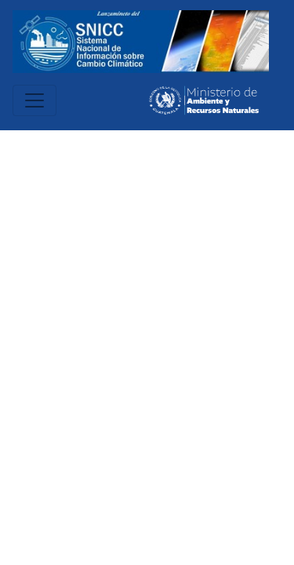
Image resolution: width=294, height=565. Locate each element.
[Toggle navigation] (34, 100)
